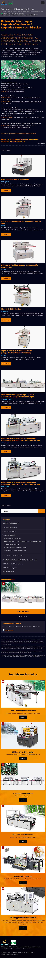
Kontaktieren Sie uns (28, 656)
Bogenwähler (32, 655)
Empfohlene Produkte (23, 674)
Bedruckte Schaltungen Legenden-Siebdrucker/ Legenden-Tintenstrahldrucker (19, 15)
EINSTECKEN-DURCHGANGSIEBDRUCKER (15, 550)
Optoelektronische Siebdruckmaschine (13, 556)
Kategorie (9, 13)
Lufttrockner (42, 655)
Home (4, 13)
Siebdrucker (21, 655)
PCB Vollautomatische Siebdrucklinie (12, 538)
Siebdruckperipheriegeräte (10, 568)
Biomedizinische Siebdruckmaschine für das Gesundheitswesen (20, 560)
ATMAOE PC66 (5, 97)
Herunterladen (8, 630)
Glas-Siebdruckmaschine (9, 531)
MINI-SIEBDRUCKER (8, 572)
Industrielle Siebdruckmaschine (11, 523)
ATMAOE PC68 (5, 101)
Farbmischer (15, 656)
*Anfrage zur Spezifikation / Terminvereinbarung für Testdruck (18, 133)
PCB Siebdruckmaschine (18, 13)
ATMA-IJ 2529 (5, 125)
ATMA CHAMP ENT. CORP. (17, 952)
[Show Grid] (42, 144)
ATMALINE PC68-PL (7, 117)
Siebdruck (26, 655)
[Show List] (44, 144)
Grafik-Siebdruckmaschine (10, 527)
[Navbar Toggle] (43, 2)
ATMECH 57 (4, 91)
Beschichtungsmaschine (7, 656)
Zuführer (37, 655)
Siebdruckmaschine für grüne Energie (13, 563)
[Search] (19, 511)
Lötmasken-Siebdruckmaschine (11, 544)
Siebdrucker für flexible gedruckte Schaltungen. (15, 547)
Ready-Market (15, 954)
